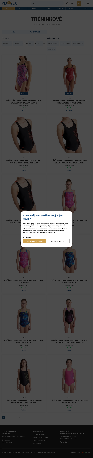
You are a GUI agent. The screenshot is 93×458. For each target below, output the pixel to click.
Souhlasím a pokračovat (35, 241)
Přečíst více (27, 237)
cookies (52, 223)
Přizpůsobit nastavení (58, 241)
